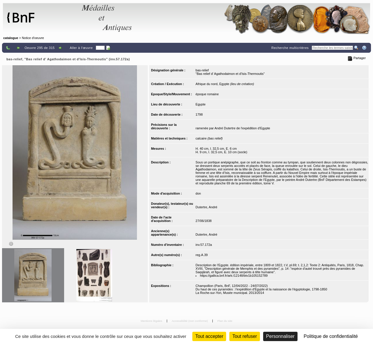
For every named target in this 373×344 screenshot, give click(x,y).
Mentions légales (152, 320)
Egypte (200, 104)
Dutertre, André (206, 207)
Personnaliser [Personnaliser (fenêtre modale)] (280, 336)
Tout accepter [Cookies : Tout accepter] (209, 336)
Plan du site (225, 320)
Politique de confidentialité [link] (331, 336)
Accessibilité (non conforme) (190, 320)
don (198, 193)
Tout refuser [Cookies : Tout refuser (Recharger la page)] (244, 336)
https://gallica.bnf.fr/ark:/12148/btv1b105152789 (234, 275)
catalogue (10, 38)
